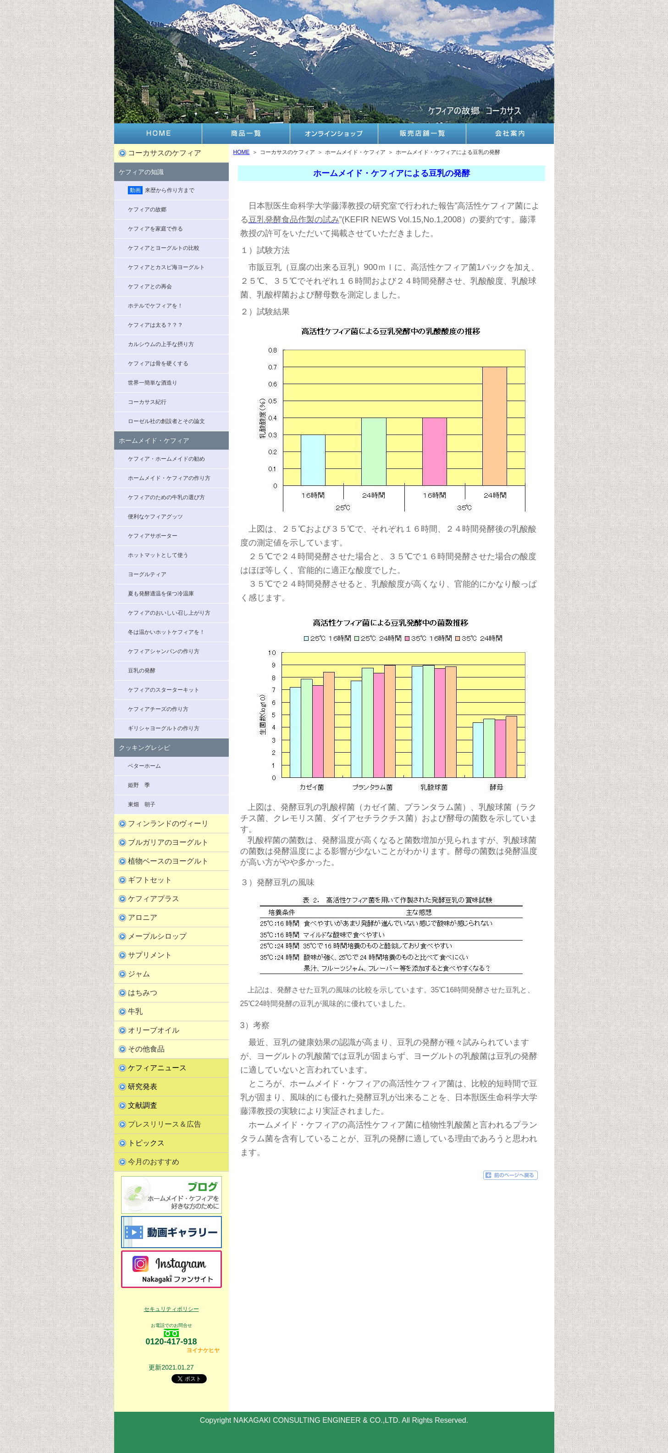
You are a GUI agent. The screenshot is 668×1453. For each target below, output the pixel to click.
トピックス (146, 1143)
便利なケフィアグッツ (155, 516)
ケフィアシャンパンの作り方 (163, 651)
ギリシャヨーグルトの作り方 (163, 728)
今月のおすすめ (153, 1162)
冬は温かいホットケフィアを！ (166, 632)
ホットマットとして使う (158, 555)
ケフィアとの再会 (150, 286)
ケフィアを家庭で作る (155, 229)
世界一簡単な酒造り (152, 383)
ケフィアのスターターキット (163, 690)
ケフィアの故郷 (147, 209)
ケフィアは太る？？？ (155, 325)
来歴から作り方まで (161, 190)
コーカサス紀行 (147, 402)
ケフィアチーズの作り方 (158, 709)
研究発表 (142, 1086)
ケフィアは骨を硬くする (158, 363)
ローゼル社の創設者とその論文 (166, 421)
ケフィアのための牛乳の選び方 (166, 497)
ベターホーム (144, 766)
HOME (241, 152)
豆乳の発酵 (141, 670)
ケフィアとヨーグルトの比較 (163, 248)
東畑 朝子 (141, 804)
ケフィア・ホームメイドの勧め (166, 459)
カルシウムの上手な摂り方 (161, 344)
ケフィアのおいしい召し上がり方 (169, 613)
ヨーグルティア (147, 574)
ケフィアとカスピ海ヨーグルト (166, 267)
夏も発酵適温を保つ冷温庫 (161, 593)
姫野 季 (139, 785)
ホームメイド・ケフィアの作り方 (169, 478)
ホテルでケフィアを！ (155, 306)
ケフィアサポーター (152, 536)
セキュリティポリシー (171, 1309)
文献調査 (142, 1105)
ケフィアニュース (157, 1068)
